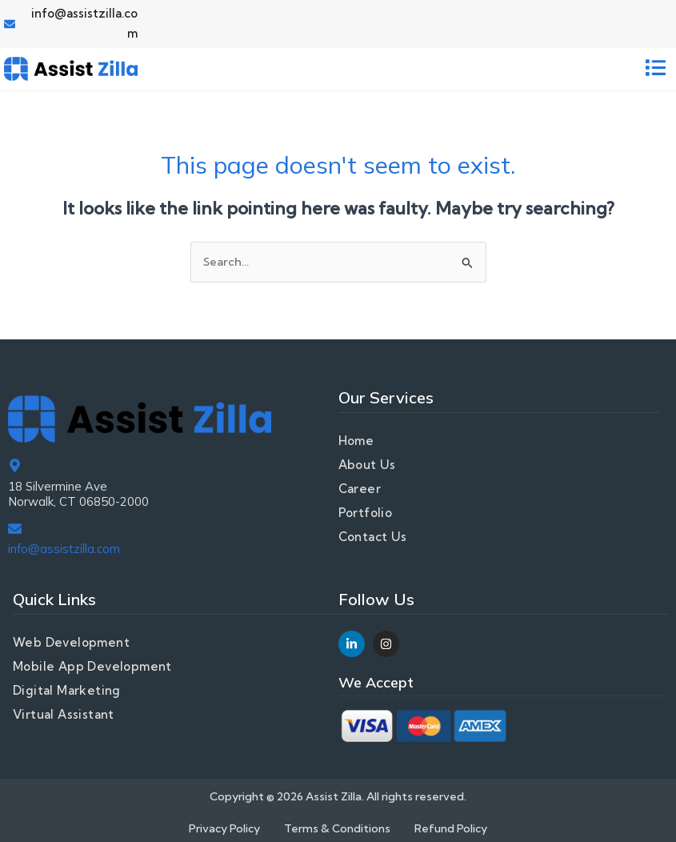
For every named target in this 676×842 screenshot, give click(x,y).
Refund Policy (450, 828)
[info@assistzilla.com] (15, 528)
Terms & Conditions (337, 828)
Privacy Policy (224, 828)
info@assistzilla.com (64, 548)
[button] (656, 69)
